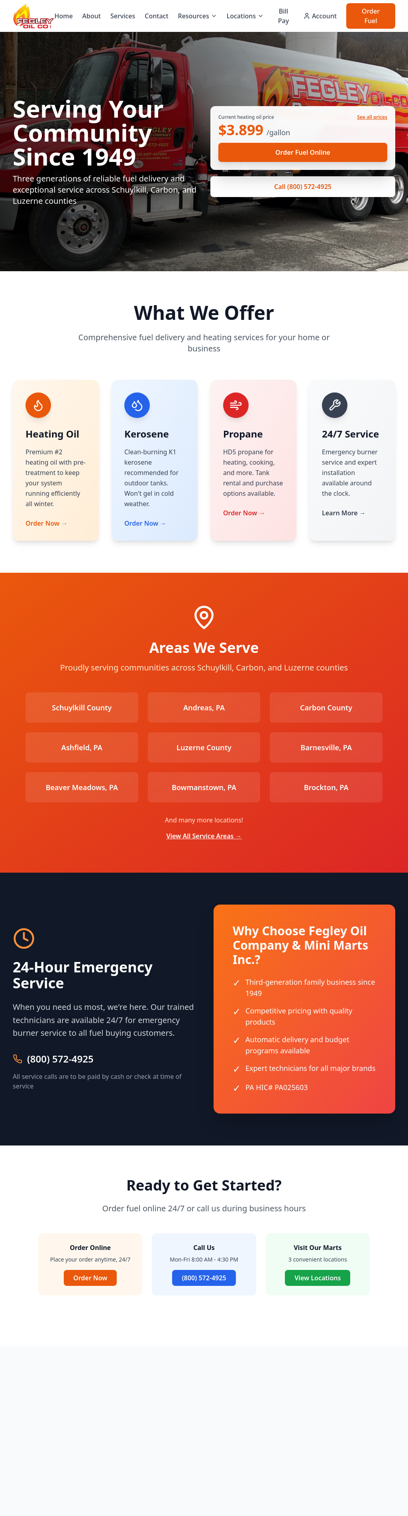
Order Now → (46, 523)
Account (320, 16)
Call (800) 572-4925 (303, 186)
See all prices (372, 117)
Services (122, 16)
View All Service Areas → (203, 836)
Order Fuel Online (302, 152)
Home (64, 16)
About (91, 16)
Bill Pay (283, 16)
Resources (197, 16)
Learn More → (344, 513)
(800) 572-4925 (60, 1059)
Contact (156, 16)
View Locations (317, 1278)
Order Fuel (371, 16)
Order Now (90, 1278)
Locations (245, 16)
